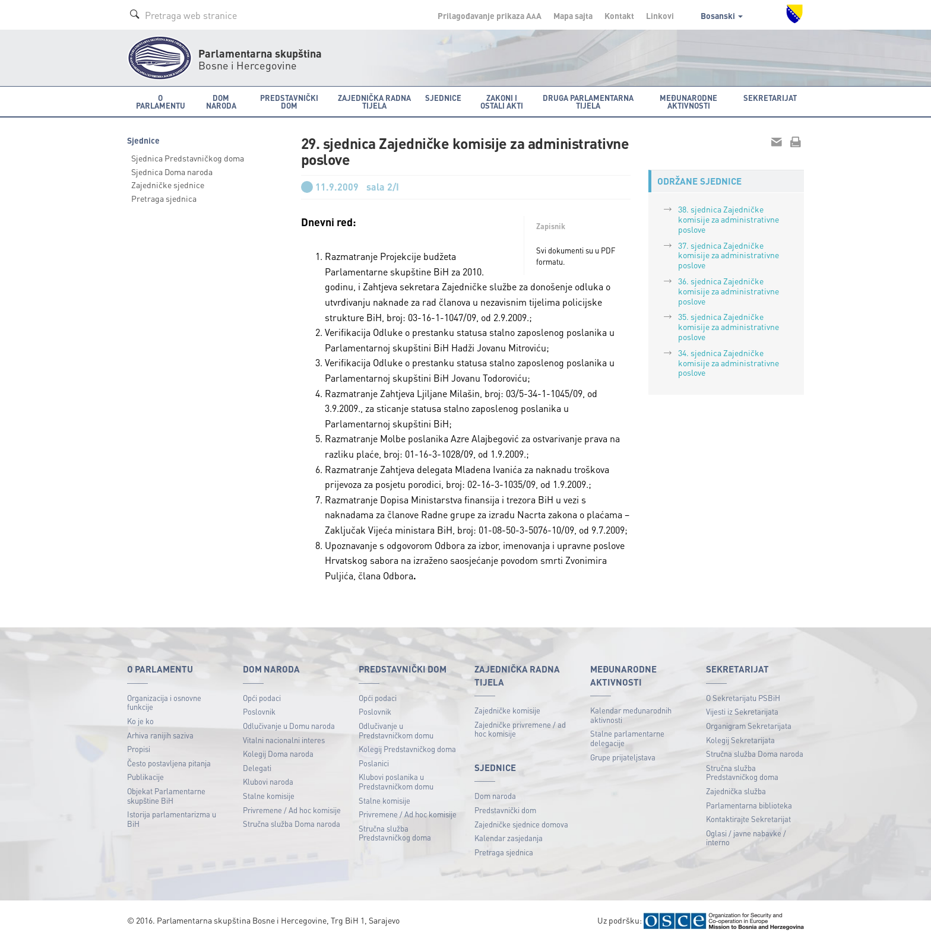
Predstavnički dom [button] (289, 101)
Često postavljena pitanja (169, 763)
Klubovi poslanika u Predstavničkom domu (396, 781)
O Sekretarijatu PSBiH (743, 698)
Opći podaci (262, 698)
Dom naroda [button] (221, 101)
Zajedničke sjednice (167, 184)
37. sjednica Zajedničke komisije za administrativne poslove (728, 255)
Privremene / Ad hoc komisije (292, 810)
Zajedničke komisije (507, 710)
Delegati (257, 768)
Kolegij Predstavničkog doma (407, 749)
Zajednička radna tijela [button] (374, 101)
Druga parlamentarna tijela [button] (588, 101)
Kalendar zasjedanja (508, 838)
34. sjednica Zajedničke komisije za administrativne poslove (728, 362)
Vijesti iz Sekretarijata (742, 711)
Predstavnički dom (505, 810)
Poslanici (374, 763)
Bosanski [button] (722, 15)
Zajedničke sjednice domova (521, 824)
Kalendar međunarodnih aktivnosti (631, 715)
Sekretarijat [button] (770, 98)
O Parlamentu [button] (160, 101)
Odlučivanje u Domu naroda (289, 726)
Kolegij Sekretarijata (740, 740)
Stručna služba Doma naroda (291, 824)
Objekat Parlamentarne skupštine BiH (166, 795)
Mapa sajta (573, 15)
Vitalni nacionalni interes (284, 740)
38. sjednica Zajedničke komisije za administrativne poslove (728, 219)
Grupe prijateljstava (623, 757)
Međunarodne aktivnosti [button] (688, 101)
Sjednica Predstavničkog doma (187, 158)
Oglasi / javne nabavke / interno (746, 838)
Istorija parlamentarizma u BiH (171, 819)
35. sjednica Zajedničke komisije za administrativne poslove (728, 326)
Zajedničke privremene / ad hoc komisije (520, 729)
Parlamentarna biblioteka (749, 805)
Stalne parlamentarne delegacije (627, 738)
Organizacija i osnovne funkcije (164, 702)
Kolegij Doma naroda (278, 753)
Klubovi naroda (268, 781)
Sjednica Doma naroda (172, 171)
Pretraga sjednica (164, 198)
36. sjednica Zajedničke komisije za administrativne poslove (728, 290)
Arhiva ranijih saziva (160, 735)
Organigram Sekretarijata (748, 726)
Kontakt (619, 15)
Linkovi (660, 15)
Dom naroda (495, 796)
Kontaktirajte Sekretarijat (748, 819)
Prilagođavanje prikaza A (490, 15)
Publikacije (145, 777)
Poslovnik (259, 711)
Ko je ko (140, 721)
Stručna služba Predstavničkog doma (395, 833)
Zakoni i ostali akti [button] (501, 101)
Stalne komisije (268, 796)
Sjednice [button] (443, 98)
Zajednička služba (736, 791)
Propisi (138, 749)
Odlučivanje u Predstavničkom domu (396, 730)
